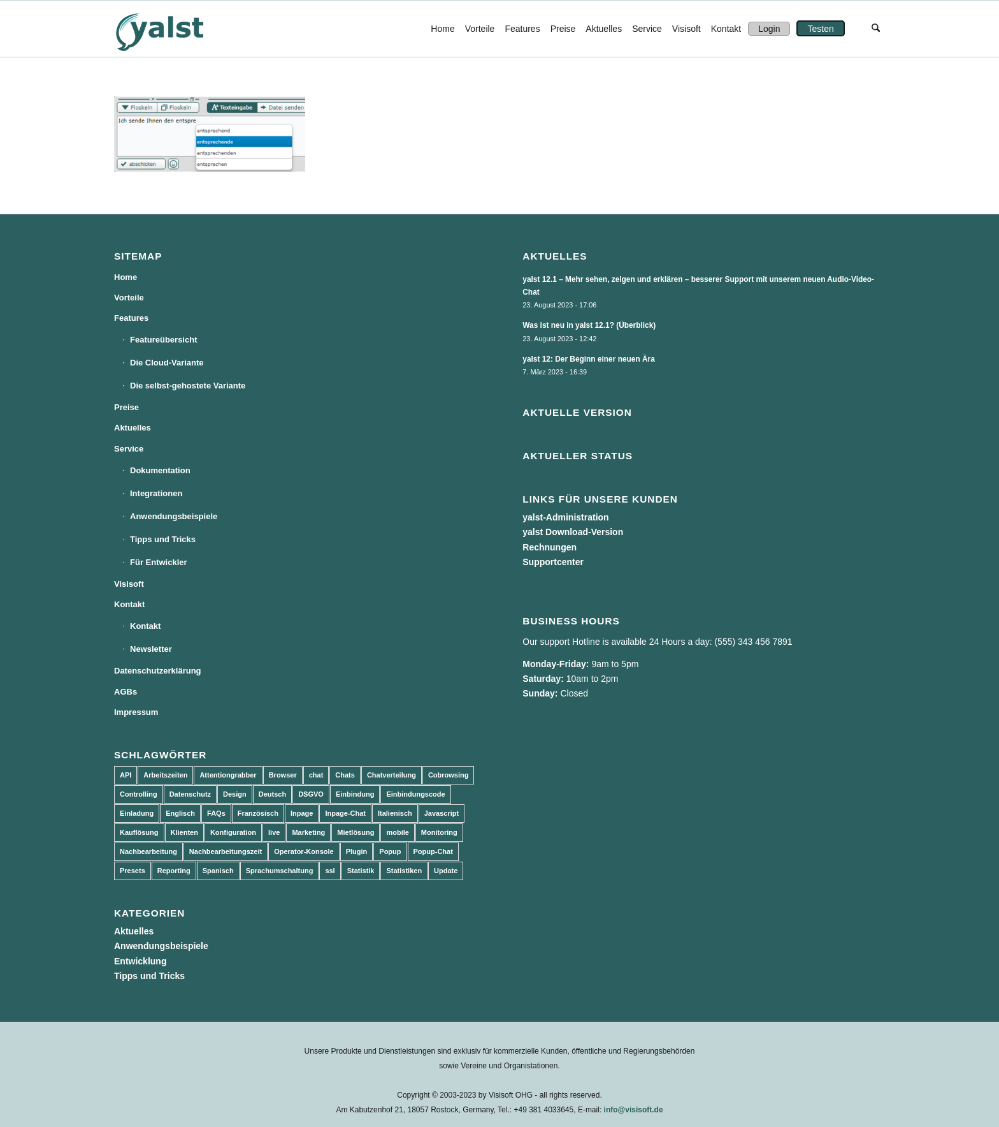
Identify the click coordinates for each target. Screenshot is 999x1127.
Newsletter (151, 649)
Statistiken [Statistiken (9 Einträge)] (404, 870)
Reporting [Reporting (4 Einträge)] (173, 870)
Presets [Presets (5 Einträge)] (132, 870)
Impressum (136, 712)
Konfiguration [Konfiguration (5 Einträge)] (233, 832)
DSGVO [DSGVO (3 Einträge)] (311, 794)
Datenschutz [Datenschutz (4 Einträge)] (190, 794)
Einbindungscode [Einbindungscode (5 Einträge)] (415, 794)
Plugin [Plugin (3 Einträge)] (357, 851)
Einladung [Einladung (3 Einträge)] (137, 813)
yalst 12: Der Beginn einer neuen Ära (588, 359)
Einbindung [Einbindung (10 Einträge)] (355, 794)
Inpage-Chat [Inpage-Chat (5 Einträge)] (345, 813)
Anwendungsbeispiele (173, 516)
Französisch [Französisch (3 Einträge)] (258, 813)
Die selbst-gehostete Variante (187, 385)
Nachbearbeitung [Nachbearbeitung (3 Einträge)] (148, 851)
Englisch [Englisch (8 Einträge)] (180, 813)
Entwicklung (140, 961)
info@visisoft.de (633, 1109)
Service (128, 448)
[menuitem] (442, 29)
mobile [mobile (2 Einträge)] (397, 832)
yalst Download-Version (572, 532)
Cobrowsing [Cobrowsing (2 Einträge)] (448, 775)
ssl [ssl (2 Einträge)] (329, 870)
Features (131, 318)
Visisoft (129, 584)
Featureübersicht (163, 339)
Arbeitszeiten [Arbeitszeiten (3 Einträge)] (165, 775)
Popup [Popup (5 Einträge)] (390, 851)
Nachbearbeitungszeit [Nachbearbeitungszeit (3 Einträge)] (225, 851)
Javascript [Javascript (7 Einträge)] (441, 813)
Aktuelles (132, 427)
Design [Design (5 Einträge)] (235, 794)
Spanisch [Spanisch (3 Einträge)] (218, 870)
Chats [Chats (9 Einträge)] (345, 775)
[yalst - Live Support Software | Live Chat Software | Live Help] (175, 29)
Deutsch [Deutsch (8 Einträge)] (272, 794)
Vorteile (129, 297)
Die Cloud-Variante (167, 362)
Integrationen (156, 493)
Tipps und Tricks (163, 539)
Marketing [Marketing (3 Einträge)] (308, 832)
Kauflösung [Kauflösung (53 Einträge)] (139, 832)
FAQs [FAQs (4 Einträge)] (216, 813)
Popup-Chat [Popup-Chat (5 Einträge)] (433, 851)
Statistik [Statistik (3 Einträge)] (361, 870)
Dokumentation (160, 470)
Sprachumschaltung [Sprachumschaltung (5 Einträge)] (279, 870)
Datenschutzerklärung (157, 670)
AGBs (125, 691)
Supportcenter (553, 562)
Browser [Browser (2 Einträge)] (283, 775)
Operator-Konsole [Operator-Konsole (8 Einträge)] (304, 851)
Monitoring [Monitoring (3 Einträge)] (439, 832)
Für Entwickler (158, 562)
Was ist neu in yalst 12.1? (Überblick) (589, 325)
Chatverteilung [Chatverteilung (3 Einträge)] (391, 775)
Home (125, 277)
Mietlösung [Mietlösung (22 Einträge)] (355, 832)
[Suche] (875, 29)
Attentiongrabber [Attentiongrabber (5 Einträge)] (227, 775)
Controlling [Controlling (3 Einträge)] (138, 794)
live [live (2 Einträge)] (274, 832)
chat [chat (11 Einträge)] (316, 775)
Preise (126, 407)
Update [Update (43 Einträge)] (445, 870)
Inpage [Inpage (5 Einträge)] (302, 813)
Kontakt (129, 604)
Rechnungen (549, 547)
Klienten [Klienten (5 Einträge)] (184, 832)
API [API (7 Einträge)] (125, 775)
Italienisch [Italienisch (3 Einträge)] (395, 813)
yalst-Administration (565, 517)
